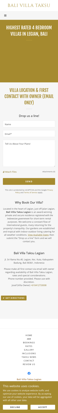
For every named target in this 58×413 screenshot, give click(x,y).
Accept (42, 407)
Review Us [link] (29, 364)
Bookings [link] (29, 342)
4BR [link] (29, 339)
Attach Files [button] (11, 171)
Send (28, 181)
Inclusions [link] (29, 353)
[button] (5, 15)
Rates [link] (28, 346)
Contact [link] (29, 360)
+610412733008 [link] (38, 285)
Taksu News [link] (29, 357)
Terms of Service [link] (30, 192)
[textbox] (29, 124)
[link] (29, 5)
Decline (15, 407)
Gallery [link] (29, 349)
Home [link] (29, 335)
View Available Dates (38, 234)
